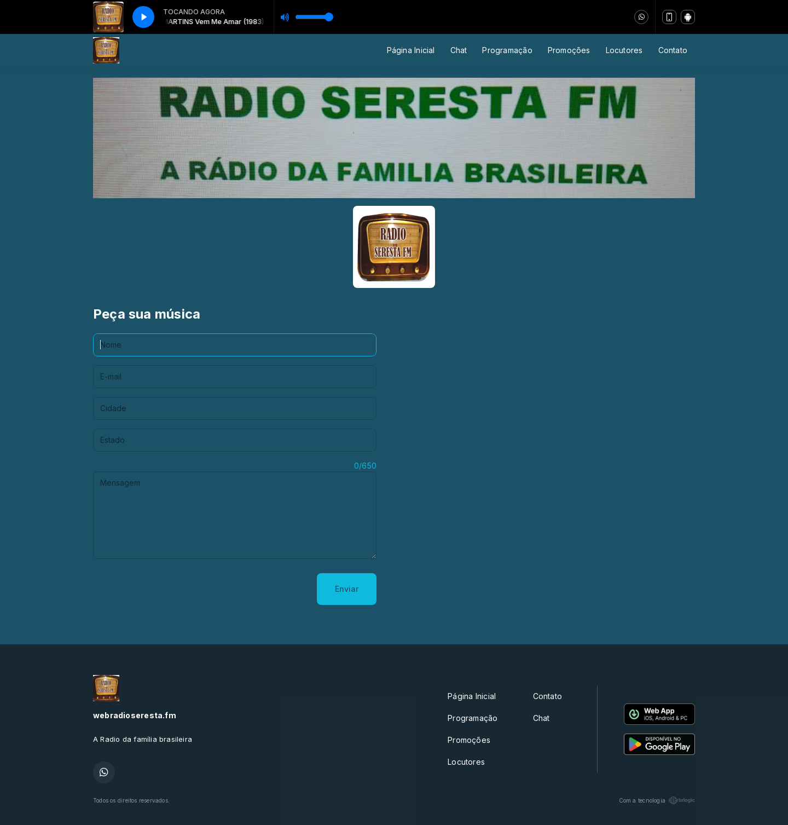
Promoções (569, 50)
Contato (672, 50)
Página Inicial (411, 50)
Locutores (624, 50)
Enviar (346, 588)
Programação (507, 50)
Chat (458, 50)
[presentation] (176, 589)
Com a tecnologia (657, 800)
